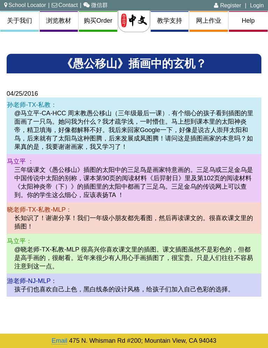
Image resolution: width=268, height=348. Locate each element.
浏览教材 (58, 20)
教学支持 (169, 20)
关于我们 (19, 20)
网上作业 (208, 20)
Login (257, 5)
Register (227, 5)
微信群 (95, 5)
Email (59, 340)
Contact (65, 5)
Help (248, 20)
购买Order (98, 20)
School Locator (25, 5)
